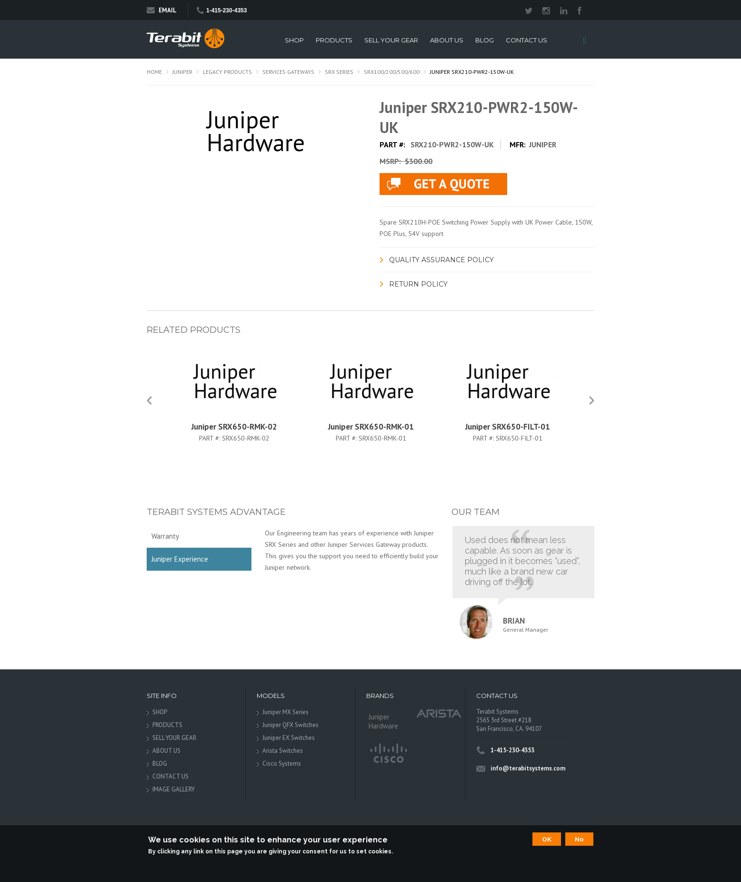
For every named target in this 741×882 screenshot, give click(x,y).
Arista (439, 713)
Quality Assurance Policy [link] (441, 260)
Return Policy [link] (418, 284)
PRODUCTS (334, 40)
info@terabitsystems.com (528, 768)
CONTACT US (526, 40)
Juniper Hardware (383, 721)
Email (162, 10)
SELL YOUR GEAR (391, 40)
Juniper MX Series (285, 712)
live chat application (443, 184)
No (579, 839)
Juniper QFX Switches (290, 725)
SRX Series (339, 71)
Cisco (388, 754)
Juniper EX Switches (288, 738)
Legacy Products (227, 71)
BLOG (484, 40)
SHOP (294, 40)
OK (546, 839)
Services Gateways (288, 71)
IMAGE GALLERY (173, 789)
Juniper (182, 71)
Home (154, 71)
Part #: (210, 438)
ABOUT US (446, 40)
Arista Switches (282, 751)
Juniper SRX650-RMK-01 (371, 426)
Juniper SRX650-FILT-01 (507, 426)
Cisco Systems (281, 763)
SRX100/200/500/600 (392, 71)
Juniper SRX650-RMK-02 (234, 426)
